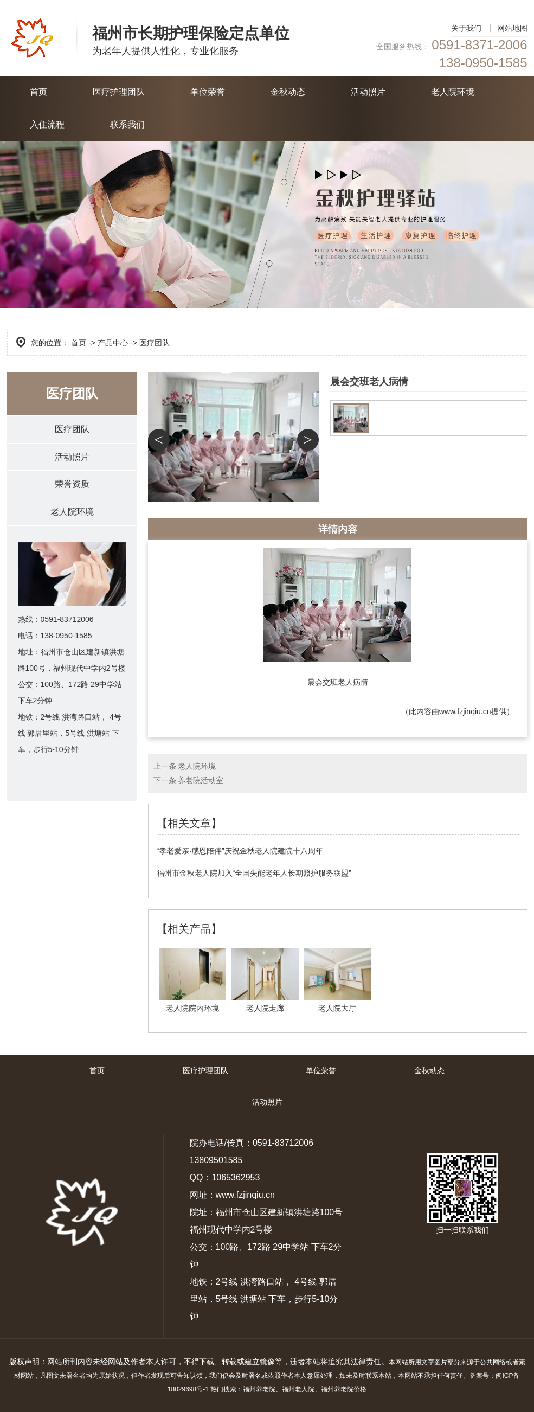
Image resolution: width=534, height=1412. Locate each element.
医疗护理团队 (119, 92)
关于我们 (466, 28)
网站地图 (512, 28)
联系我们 (127, 124)
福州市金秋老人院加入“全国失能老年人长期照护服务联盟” (254, 873)
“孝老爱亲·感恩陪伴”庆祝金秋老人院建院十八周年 (240, 850)
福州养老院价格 (343, 1389)
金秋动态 (288, 92)
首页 (38, 92)
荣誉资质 (72, 484)
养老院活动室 (200, 780)
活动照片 (368, 92)
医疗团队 (72, 429)
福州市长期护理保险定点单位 (190, 33)
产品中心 (113, 342)
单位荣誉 (207, 92)
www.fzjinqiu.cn (465, 711)
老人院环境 (452, 92)
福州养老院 (259, 1389)
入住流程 (47, 124)
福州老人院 (298, 1389)
